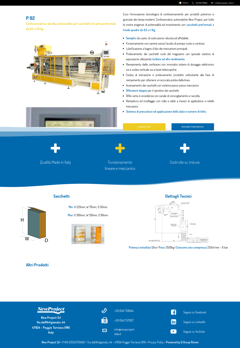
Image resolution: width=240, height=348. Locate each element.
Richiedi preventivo (193, 127)
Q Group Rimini (189, 342)
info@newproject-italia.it (224, 3)
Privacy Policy (156, 342)
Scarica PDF (144, 127)
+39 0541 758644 (201, 3)
